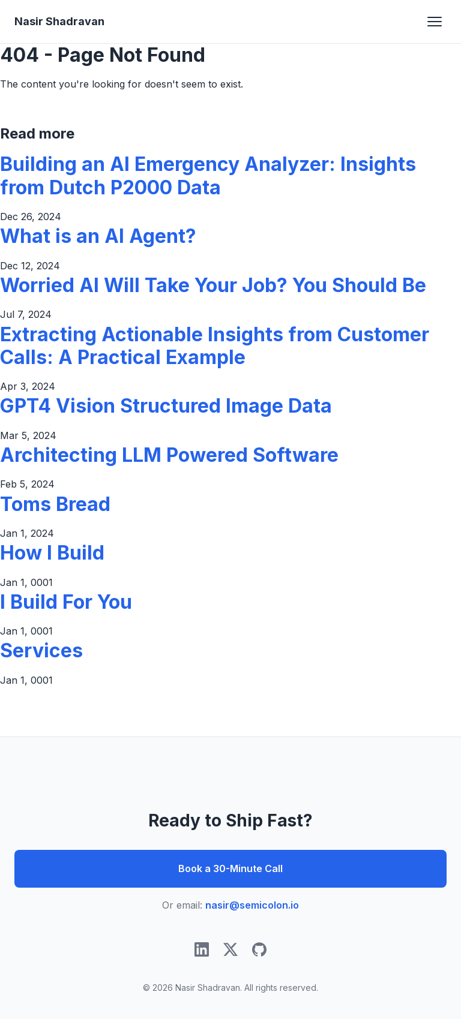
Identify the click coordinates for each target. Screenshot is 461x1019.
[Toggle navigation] (435, 21)
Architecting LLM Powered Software (169, 455)
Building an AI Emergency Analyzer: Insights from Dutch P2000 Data (208, 175)
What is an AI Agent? (98, 236)
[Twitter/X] (230, 951)
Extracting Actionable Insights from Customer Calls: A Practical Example (214, 346)
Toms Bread (55, 504)
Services (41, 650)
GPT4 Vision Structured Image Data (166, 405)
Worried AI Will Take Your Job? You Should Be (213, 285)
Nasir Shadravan (59, 21)
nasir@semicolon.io (252, 905)
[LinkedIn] (201, 951)
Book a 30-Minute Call (230, 868)
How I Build (52, 552)
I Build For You (66, 602)
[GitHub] (259, 951)
